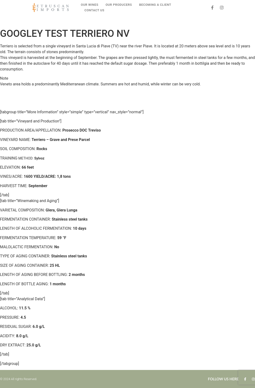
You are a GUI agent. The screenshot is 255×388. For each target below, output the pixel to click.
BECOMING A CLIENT (155, 4)
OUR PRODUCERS (119, 4)
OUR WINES (89, 4)
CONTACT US (94, 10)
